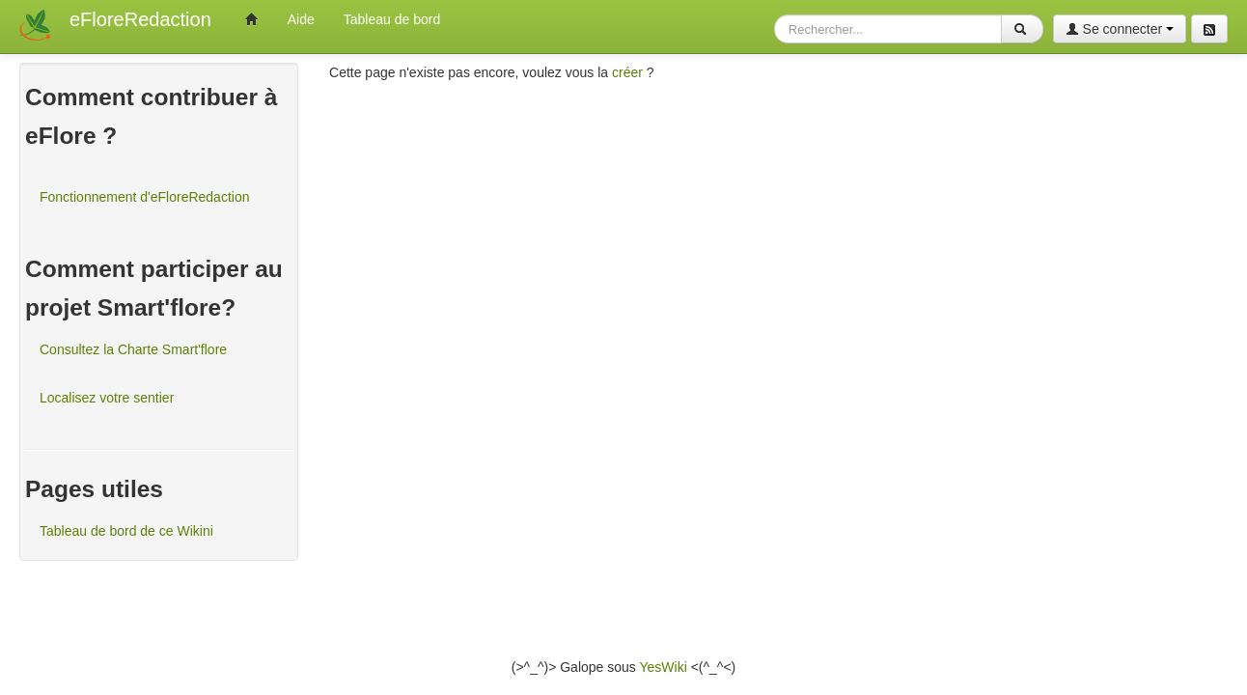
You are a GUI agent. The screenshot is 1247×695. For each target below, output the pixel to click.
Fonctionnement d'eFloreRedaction (144, 197)
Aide (301, 19)
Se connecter (1120, 29)
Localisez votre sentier (107, 397)
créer (627, 72)
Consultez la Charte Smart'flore (133, 349)
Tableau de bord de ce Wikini (126, 531)
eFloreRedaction (140, 19)
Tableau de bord (392, 19)
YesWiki (662, 667)
